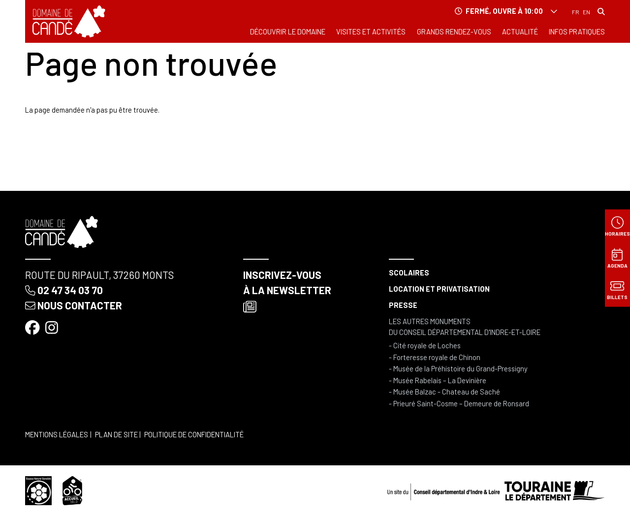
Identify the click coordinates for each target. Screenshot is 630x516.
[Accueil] (68, 21)
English (586, 12)
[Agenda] (617, 258)
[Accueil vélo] (72, 489)
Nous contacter (73, 305)
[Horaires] (617, 226)
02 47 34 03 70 (63, 290)
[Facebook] (33, 327)
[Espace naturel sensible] (38, 489)
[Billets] (617, 290)
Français (575, 12)
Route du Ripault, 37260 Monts (99, 275)
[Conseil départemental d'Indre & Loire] (496, 489)
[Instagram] (52, 327)
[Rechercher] (601, 11)
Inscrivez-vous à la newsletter (287, 291)
